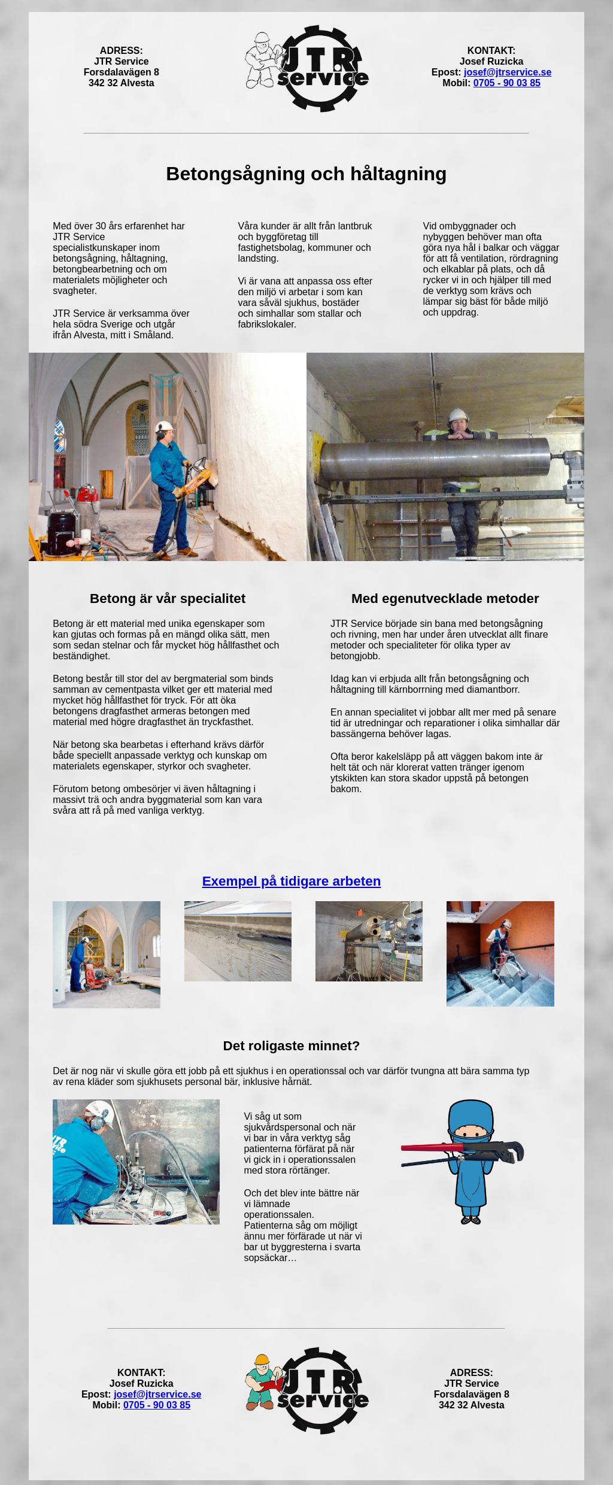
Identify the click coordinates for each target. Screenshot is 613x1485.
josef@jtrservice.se (507, 72)
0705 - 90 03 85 (507, 83)
